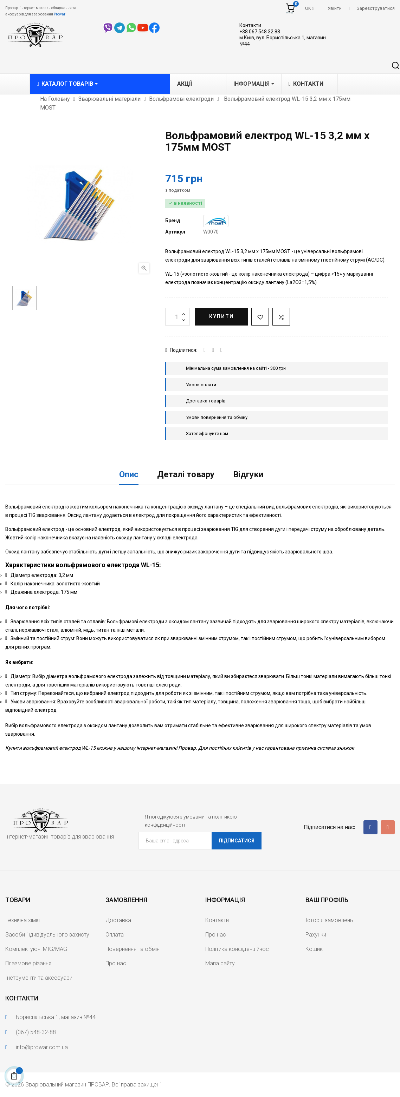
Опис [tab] (128, 474)
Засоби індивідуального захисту (47, 934)
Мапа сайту (220, 963)
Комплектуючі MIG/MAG (36, 949)
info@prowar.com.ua (42, 1047)
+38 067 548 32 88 (259, 31)
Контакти (250, 25)
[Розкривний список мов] (309, 8)
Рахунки (315, 934)
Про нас (115, 963)
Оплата (114, 934)
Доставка (118, 920)
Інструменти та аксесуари (38, 977)
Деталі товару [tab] (185, 474)
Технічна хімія (22, 920)
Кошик (314, 949)
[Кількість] (177, 317)
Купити (221, 316)
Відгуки (248, 474)
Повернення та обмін (132, 949)
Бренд (172, 220)
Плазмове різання (28, 963)
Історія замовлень (329, 920)
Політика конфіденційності (238, 949)
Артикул (175, 232)
